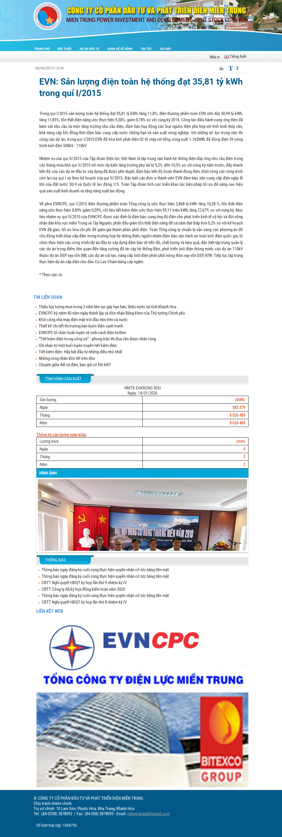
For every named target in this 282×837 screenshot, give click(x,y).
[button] (42, 520)
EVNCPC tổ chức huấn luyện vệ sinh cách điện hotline (82, 332)
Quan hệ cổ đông (120, 49)
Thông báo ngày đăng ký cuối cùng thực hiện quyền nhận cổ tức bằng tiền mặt (105, 569)
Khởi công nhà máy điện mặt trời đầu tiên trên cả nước (83, 319)
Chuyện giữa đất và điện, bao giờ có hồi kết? (75, 364)
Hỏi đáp (165, 49)
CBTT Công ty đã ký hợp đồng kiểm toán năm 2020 (83, 589)
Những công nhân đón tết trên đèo (67, 358)
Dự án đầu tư (90, 49)
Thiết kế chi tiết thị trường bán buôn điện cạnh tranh (81, 326)
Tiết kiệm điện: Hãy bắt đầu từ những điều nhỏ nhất (80, 351)
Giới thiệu (64, 49)
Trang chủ (42, 49)
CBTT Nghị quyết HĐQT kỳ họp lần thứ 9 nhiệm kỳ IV (84, 582)
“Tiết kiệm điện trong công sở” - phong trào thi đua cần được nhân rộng (97, 339)
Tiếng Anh (235, 56)
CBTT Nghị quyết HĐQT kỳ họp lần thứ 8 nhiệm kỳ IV (84, 602)
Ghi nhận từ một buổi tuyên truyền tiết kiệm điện (78, 345)
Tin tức (146, 49)
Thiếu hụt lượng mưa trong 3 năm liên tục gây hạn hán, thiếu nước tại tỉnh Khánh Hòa (107, 306)
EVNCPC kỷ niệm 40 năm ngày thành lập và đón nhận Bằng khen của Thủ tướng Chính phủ (112, 313)
